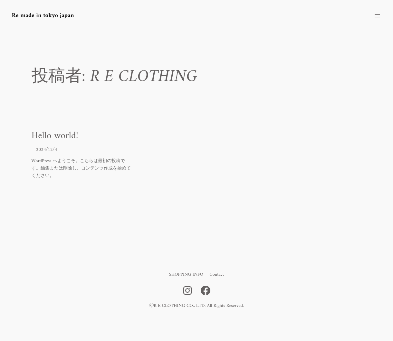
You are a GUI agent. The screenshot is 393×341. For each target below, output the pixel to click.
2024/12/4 (46, 150)
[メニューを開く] (377, 16)
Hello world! (55, 136)
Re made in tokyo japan (43, 15)
